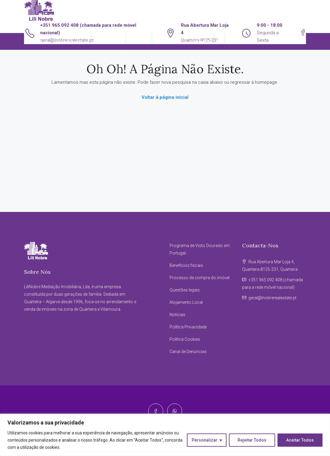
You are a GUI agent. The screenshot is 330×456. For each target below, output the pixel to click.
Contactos (201, 41)
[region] (165, 435)
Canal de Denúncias (188, 351)
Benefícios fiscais (186, 265)
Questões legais (185, 290)
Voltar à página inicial (165, 97)
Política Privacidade (188, 327)
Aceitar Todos (300, 440)
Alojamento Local (186, 302)
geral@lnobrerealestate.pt (272, 297)
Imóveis (35, 41)
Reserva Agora (108, 41)
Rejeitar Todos (252, 440)
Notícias (177, 314)
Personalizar (205, 440)
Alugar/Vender (68, 41)
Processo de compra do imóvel (200, 277)
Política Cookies (185, 339)
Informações (167, 41)
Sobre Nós (138, 41)
